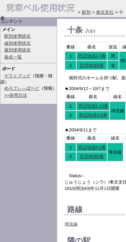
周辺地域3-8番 (93, 115)
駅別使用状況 (17, 36)
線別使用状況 (17, 43)
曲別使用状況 (17, 49)
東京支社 (105, 12)
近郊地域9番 (92, 65)
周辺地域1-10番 (93, 106)
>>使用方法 (15, 95)
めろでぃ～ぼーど (21, 88)
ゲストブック (17, 75)
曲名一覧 (13, 56)
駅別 (86, 12)
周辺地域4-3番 (92, 55)
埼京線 (71, 224)
